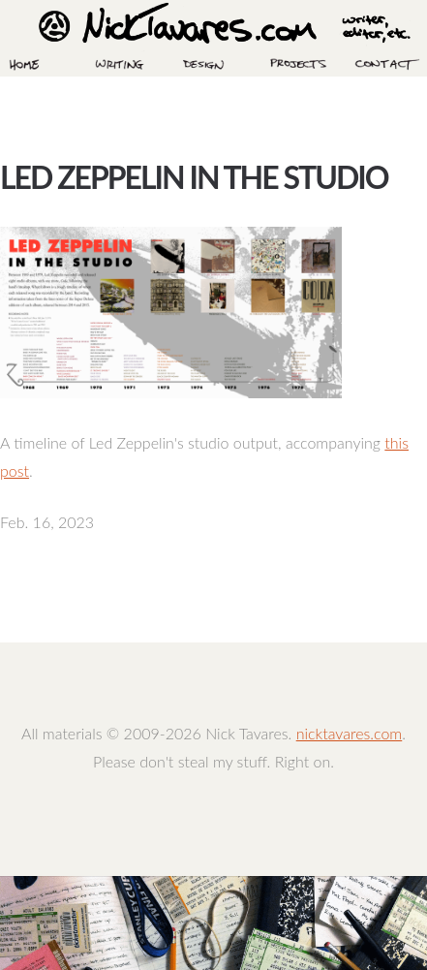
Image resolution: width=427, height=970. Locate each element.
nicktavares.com (349, 733)
